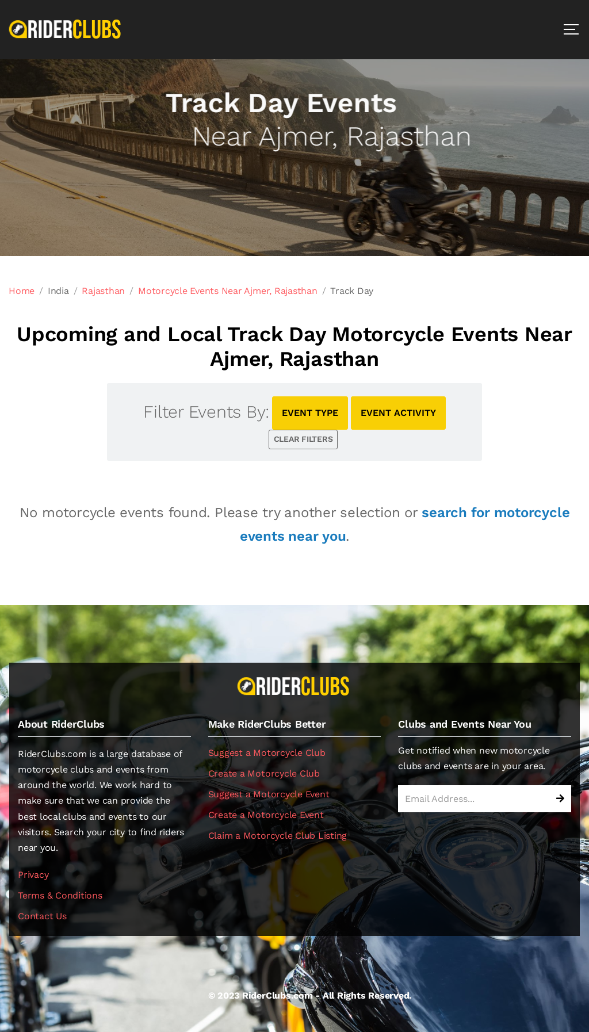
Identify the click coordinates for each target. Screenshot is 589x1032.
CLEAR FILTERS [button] (303, 439)
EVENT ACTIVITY (398, 412)
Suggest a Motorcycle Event (269, 794)
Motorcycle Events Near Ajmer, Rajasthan (228, 290)
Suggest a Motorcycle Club (267, 752)
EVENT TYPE (310, 412)
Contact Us (42, 916)
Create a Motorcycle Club (264, 773)
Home (22, 290)
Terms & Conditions (60, 895)
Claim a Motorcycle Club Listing (277, 835)
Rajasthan (103, 290)
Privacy (33, 874)
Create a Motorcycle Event (266, 814)
